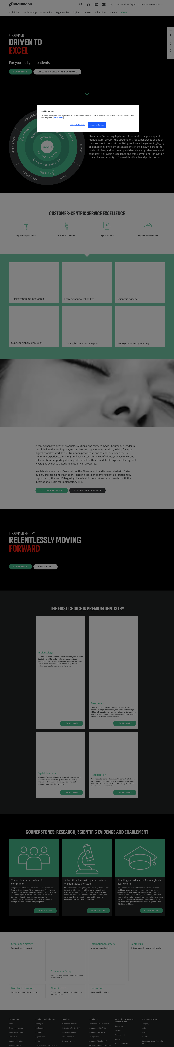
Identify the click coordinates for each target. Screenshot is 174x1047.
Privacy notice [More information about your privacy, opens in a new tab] (58, 117)
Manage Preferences (77, 125)
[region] (88, 118)
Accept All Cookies (97, 125)
